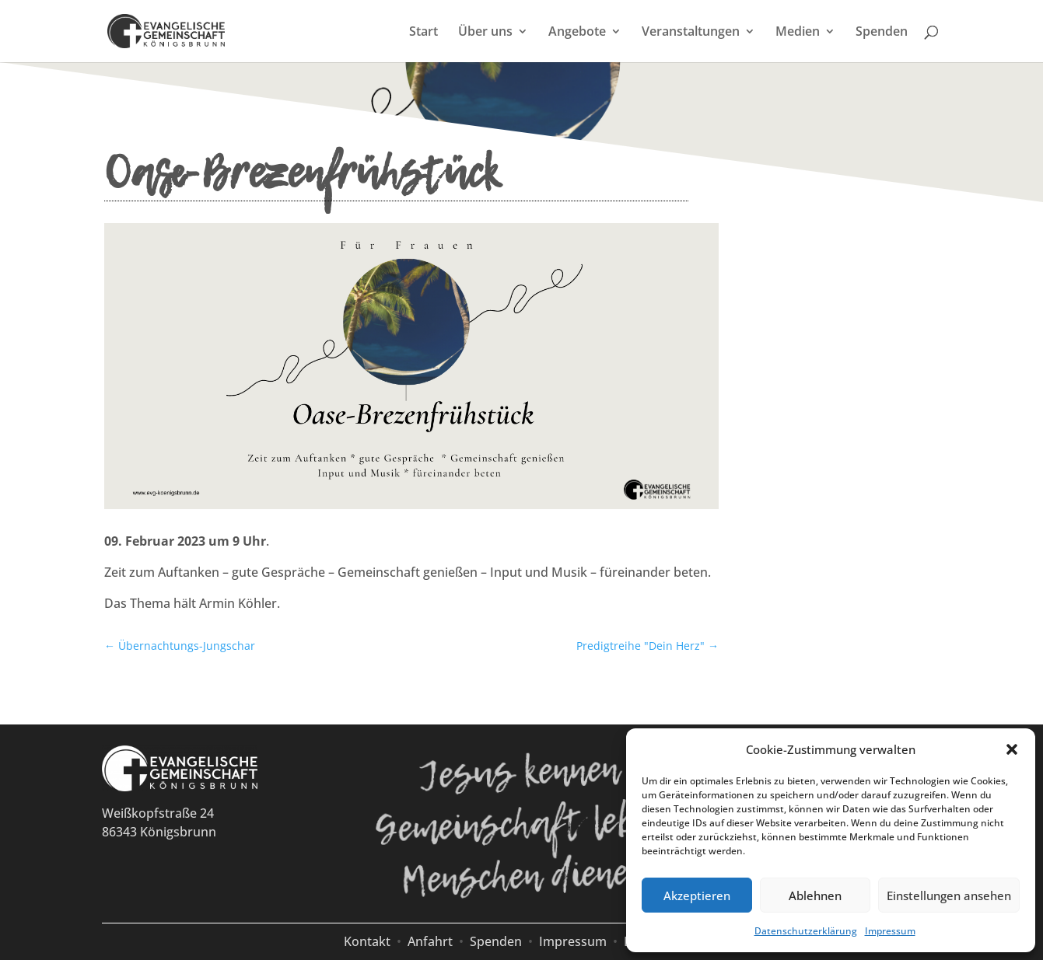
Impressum (890, 930)
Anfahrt (430, 941)
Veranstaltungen (691, 33)
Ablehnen (815, 895)
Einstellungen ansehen (949, 895)
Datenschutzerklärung (805, 930)
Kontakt (367, 941)
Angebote (577, 33)
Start (423, 33)
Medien (797, 33)
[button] (1012, 749)
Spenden (882, 33)
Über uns (485, 33)
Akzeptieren (696, 895)
